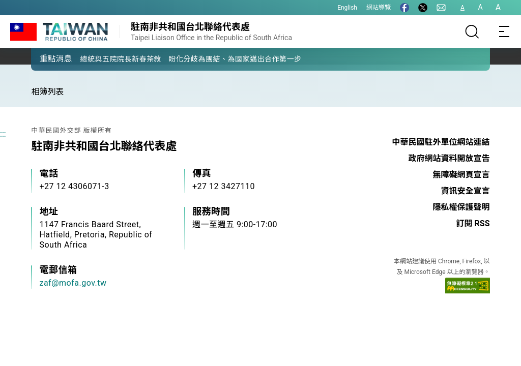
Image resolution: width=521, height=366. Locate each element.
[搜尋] (472, 31)
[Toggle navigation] (504, 31)
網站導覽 (378, 7)
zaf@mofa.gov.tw (72, 283)
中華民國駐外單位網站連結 (441, 142)
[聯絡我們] (441, 7)
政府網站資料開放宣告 (449, 158)
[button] (46, 58)
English (347, 7)
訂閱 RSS (473, 223)
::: (3, 134)
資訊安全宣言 (465, 191)
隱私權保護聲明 (461, 207)
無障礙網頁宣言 (461, 174)
